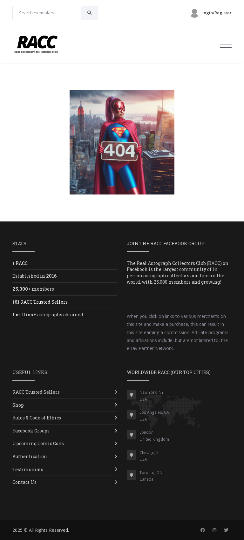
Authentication (29, 456)
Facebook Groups (31, 431)
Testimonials (27, 469)
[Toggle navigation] (226, 44)
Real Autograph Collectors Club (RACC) (179, 263)
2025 (17, 530)
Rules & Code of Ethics (36, 418)
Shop (18, 405)
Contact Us (24, 482)
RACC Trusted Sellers (36, 392)
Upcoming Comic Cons (38, 443)
